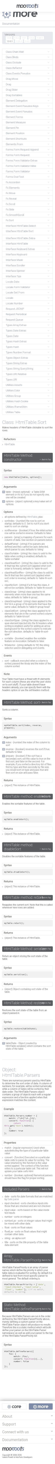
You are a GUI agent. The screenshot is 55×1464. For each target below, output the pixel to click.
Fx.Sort (10, 220)
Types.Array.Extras (16, 325)
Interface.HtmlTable (17, 243)
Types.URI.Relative (16, 374)
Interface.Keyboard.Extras (20, 249)
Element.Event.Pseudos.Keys (22, 106)
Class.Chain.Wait (15, 51)
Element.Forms (14, 116)
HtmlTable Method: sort (22, 702)
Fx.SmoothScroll (15, 214)
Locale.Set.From (15, 292)
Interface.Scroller (15, 265)
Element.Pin (12, 127)
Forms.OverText (15, 176)
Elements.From (14, 144)
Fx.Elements (13, 187)
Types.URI (11, 379)
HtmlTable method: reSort (23, 897)
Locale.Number (14, 303)
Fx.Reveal (11, 198)
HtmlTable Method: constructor (18, 457)
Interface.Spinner (15, 270)
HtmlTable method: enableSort (27, 796)
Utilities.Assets (14, 385)
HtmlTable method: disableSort (18, 847)
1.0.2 (27, 41)
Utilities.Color (13, 390)
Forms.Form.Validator (18, 171)
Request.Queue (14, 319)
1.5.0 (31, 38)
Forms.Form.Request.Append (22, 149)
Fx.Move (10, 193)
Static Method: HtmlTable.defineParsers (22, 1307)
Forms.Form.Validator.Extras (21, 160)
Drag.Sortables (14, 95)
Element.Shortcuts (16, 138)
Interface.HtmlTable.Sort (19, 231)
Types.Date (12, 336)
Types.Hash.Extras (16, 341)
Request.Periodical (16, 314)
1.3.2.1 (10, 41)
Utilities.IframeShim (16, 406)
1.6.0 (9, 38)
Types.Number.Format (18, 352)
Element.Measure (16, 122)
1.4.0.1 (40, 38)
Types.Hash (12, 346)
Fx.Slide (10, 209)
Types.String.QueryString (19, 368)
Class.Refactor (14, 67)
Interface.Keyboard (16, 254)
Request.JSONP (15, 308)
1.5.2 (16, 38)
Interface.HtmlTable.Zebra (20, 238)
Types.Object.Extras (17, 357)
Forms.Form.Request (18, 155)
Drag (8, 84)
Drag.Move (12, 78)
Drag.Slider (12, 89)
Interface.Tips (13, 276)
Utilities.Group (13, 395)
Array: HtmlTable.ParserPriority (22, 1258)
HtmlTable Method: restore (24, 1003)
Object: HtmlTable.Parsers (21, 1072)
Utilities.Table (13, 412)
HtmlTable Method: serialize (25, 949)
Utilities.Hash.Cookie (17, 401)
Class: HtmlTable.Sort (24, 422)
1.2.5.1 (19, 41)
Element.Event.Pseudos (19, 111)
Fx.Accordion (13, 182)
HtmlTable (10, 444)
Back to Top (46, 459)
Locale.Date (12, 281)
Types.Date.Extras (16, 330)
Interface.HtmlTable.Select (21, 225)
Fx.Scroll (10, 204)
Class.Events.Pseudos (18, 73)
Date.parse (13, 1199)
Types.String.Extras (16, 363)
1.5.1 (24, 38)
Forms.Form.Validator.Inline (21, 165)
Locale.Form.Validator (18, 287)
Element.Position (15, 133)
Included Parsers (16, 1189)
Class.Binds (12, 57)
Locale (9, 297)
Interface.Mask (14, 259)
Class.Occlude (13, 62)
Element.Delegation (16, 100)
